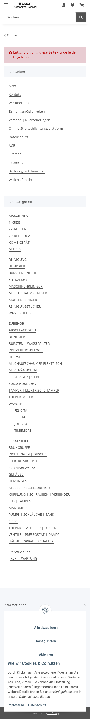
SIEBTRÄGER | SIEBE (24, 377)
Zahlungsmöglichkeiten (27, 111)
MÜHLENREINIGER (23, 299)
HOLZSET (16, 357)
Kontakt (15, 94)
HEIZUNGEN (18, 481)
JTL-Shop (53, 713)
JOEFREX (20, 424)
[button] (64, 5)
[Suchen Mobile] (40, 17)
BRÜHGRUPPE (19, 447)
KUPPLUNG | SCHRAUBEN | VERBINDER (39, 494)
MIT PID (15, 249)
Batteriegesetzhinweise (27, 171)
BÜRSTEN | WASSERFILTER (29, 343)
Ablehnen (46, 654)
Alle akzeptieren (46, 627)
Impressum (16, 705)
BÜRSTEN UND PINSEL (26, 273)
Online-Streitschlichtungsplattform (36, 128)
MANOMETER (19, 508)
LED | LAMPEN (20, 501)
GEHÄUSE (16, 474)
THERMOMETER (21, 397)
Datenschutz (37, 705)
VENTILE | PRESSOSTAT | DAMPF (34, 534)
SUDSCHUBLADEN (22, 383)
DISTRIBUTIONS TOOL (25, 350)
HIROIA (19, 417)
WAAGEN (16, 403)
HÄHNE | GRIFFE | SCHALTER (31, 541)
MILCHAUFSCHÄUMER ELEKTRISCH (35, 363)
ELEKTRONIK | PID (23, 461)
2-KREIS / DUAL (20, 236)
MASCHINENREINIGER (26, 286)
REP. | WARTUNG (24, 558)
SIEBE (13, 521)
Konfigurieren (46, 641)
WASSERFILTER (20, 313)
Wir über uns (19, 103)
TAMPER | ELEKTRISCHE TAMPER (34, 390)
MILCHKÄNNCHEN (23, 370)
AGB (12, 145)
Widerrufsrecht (20, 179)
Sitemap (15, 154)
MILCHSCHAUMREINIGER (28, 293)
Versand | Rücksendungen (29, 120)
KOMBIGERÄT (19, 242)
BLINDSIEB (17, 266)
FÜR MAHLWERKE (22, 467)
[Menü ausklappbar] (6, 3)
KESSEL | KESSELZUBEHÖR (29, 487)
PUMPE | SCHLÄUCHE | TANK (31, 514)
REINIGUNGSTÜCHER (25, 306)
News (13, 86)
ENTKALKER (18, 279)
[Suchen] (81, 17)
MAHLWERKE (21, 551)
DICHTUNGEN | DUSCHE (27, 454)
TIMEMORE (22, 430)
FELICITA (20, 410)
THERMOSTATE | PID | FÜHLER (32, 528)
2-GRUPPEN (18, 229)
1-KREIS (15, 222)
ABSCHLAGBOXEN (22, 330)
